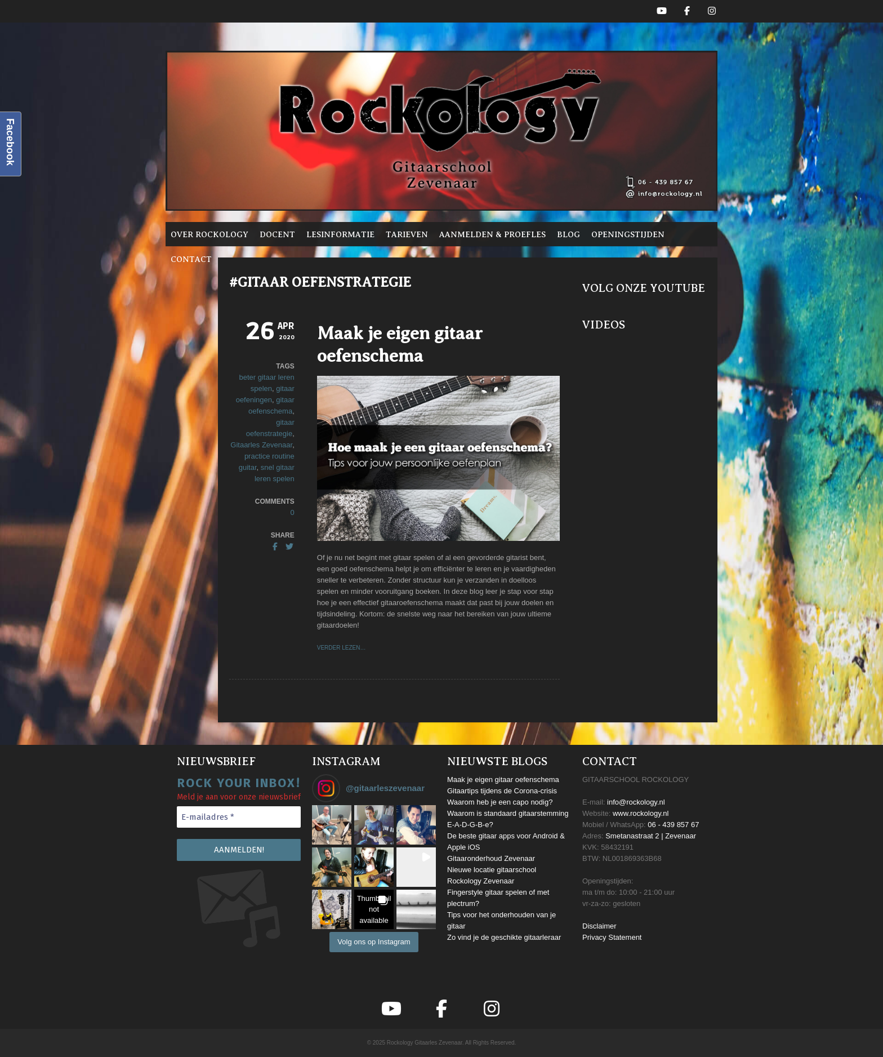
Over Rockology (209, 234)
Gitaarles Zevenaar (261, 445)
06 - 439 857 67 (673, 824)
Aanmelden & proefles (492, 234)
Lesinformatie (340, 234)
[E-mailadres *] (239, 817)
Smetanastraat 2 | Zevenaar (650, 836)
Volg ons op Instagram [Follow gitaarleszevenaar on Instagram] (373, 942)
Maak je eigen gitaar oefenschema (503, 779)
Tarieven (407, 234)
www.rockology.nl (640, 813)
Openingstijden (628, 234)
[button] (331, 825)
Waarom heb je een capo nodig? (499, 802)
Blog (568, 234)
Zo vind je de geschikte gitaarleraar (504, 937)
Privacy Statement (612, 937)
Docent (277, 234)
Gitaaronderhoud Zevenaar (491, 858)
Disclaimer (599, 926)
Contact (191, 259)
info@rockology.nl (636, 802)
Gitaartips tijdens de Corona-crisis (502, 791)
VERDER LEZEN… (341, 648)
